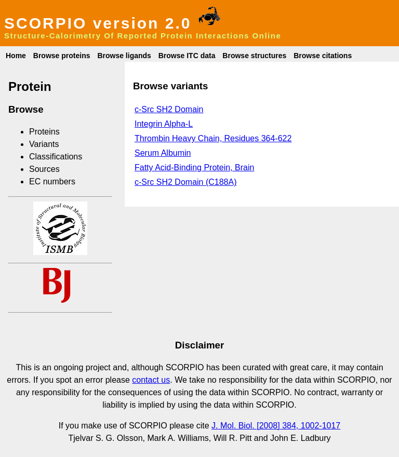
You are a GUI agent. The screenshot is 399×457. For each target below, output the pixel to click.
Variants (44, 144)
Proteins (44, 131)
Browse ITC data (187, 55)
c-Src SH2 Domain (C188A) (186, 182)
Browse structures (254, 55)
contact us (151, 379)
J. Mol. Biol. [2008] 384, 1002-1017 (275, 425)
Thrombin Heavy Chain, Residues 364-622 (213, 138)
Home (16, 55)
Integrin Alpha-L (164, 123)
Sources (44, 169)
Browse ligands (124, 55)
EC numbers (52, 181)
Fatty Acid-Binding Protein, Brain (194, 167)
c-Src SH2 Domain (169, 109)
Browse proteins (61, 55)
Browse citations (323, 55)
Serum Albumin (163, 153)
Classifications (55, 156)
